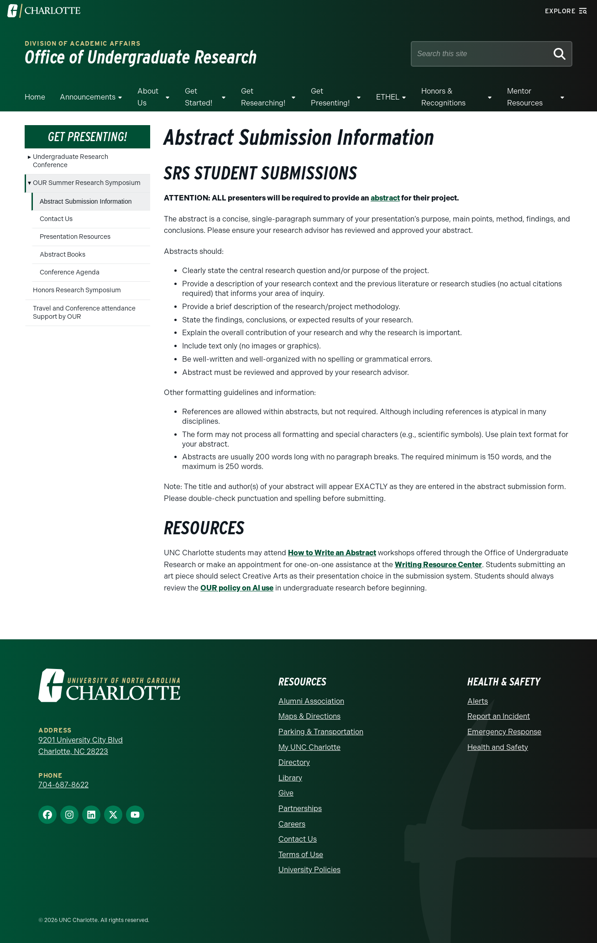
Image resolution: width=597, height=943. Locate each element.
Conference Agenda (70, 272)
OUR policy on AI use (236, 588)
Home (35, 97)
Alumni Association (311, 701)
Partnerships (300, 808)
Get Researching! (263, 97)
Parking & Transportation (320, 731)
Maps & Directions (309, 716)
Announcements (87, 97)
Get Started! (198, 97)
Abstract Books (62, 254)
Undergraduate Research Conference (70, 161)
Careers (291, 824)
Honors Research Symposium (77, 290)
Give (285, 793)
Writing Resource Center (438, 564)
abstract (385, 198)
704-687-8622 (63, 784)
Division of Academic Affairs (83, 43)
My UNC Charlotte (309, 747)
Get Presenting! (330, 97)
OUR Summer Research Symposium (87, 183)
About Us (147, 97)
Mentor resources (525, 97)
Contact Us (56, 219)
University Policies (309, 869)
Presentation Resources (75, 237)
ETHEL (387, 97)
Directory (294, 762)
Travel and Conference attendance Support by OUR (84, 313)
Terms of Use (300, 854)
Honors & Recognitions (443, 97)
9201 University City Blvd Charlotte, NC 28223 (80, 746)
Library (290, 778)
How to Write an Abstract (332, 552)
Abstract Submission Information (86, 201)
